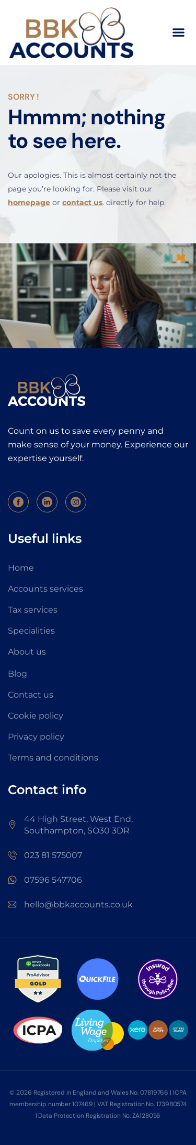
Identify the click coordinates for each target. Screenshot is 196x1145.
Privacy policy (36, 737)
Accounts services (45, 589)
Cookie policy (35, 716)
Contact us (30, 695)
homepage (29, 202)
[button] (179, 32)
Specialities (31, 631)
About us (27, 652)
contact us (82, 202)
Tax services (32, 610)
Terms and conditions (53, 758)
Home (21, 568)
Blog (17, 674)
